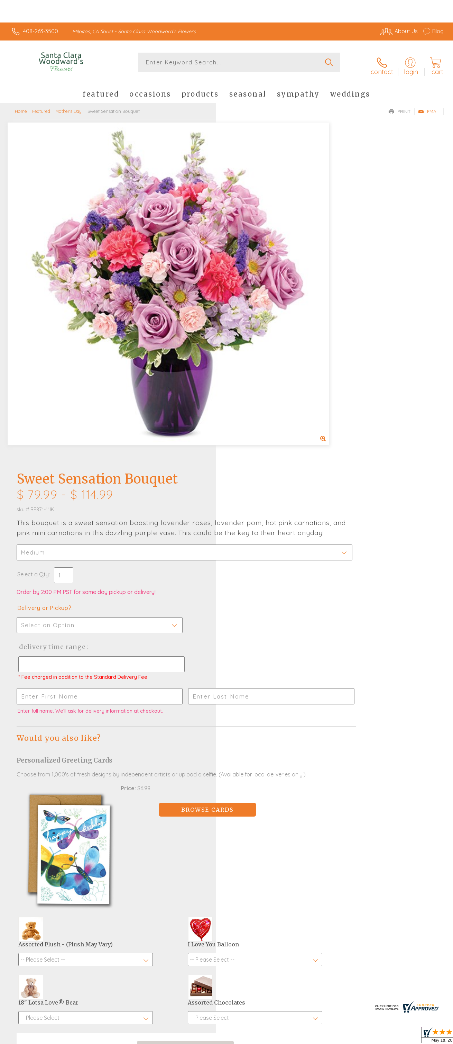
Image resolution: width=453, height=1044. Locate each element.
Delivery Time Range (261, 311)
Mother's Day (68, 105)
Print (400, 106)
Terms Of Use (291, 1037)
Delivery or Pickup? (254, 272)
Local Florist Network (381, 1037)
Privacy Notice (332, 1037)
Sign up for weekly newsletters (226, 868)
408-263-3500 (40, 31)
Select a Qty (243, 238)
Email (429, 106)
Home (21, 105)
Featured (41, 105)
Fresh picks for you (226, 829)
